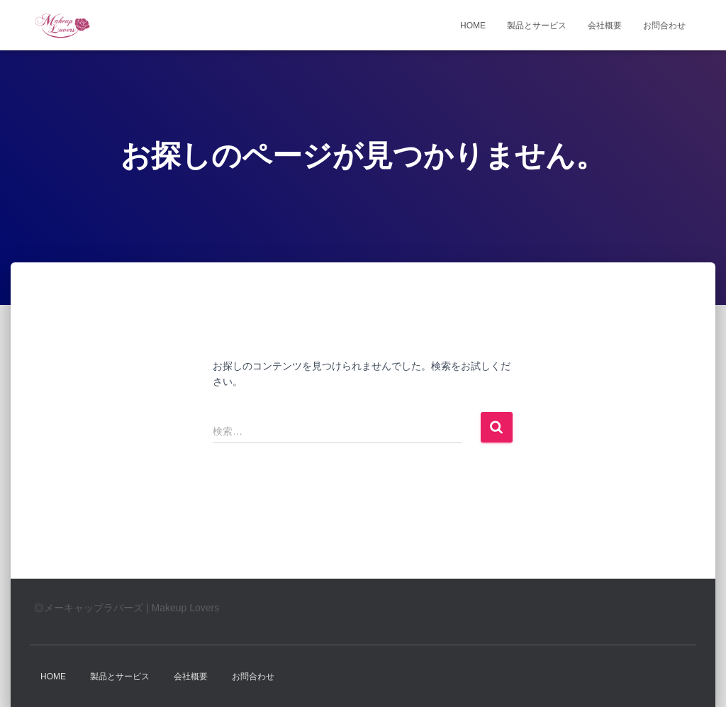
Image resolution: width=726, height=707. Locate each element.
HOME (473, 25)
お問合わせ (664, 25)
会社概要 (605, 25)
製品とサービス (536, 25)
